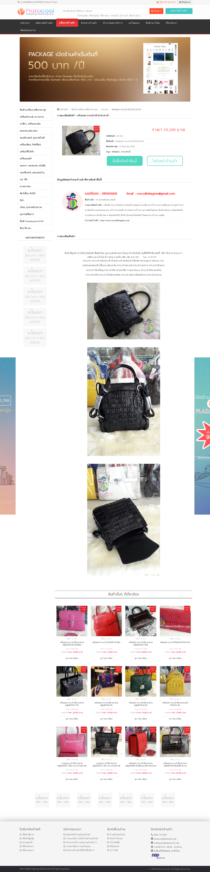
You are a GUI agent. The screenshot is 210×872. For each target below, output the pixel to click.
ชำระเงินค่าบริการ (113, 23)
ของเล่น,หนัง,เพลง (28, 131)
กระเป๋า (104, 109)
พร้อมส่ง (116, 152)
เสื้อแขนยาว (27, 850)
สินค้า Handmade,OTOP (32, 221)
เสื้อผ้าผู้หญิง (94, 16)
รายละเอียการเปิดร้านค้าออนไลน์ (80, 838)
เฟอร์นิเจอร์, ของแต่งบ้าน (32, 172)
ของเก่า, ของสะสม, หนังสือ (33, 166)
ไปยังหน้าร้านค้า (165, 161)
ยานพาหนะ (25, 186)
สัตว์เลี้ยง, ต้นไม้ (27, 193)
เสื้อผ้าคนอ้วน (134, 16)
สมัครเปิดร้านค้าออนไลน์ (76, 834)
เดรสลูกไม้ (115, 16)
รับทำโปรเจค (115, 838)
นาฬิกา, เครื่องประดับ (30, 124)
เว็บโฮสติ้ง (113, 842)
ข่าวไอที (112, 850)
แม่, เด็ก (24, 179)
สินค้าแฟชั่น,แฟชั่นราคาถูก (33, 110)
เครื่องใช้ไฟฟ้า (27, 152)
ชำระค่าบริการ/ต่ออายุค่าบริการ (80, 842)
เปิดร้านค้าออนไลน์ (166, 2)
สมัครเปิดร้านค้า (179, 10)
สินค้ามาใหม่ (153, 23)
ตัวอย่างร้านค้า (89, 23)
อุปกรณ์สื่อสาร (27, 214)
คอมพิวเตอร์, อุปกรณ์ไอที (32, 138)
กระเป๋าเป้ (125, 152)
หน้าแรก (25, 23)
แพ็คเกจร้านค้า (67, 23)
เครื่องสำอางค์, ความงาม (32, 117)
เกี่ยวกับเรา (171, 23)
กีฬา (22, 200)
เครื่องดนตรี (26, 159)
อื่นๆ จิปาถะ (25, 228)
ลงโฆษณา (134, 23)
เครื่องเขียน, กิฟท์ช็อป (30, 145)
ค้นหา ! (156, 11)
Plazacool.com (163, 869)
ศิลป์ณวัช (113, 846)
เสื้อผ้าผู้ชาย (105, 16)
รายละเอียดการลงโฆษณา (77, 846)
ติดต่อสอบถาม (28, 30)
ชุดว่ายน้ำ (124, 16)
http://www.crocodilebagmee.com (115, 220)
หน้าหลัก (62, 109)
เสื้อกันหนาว (27, 846)
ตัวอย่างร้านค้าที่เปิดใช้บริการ (78, 850)
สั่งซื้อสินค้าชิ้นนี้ (124, 161)
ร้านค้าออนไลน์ (116, 834)
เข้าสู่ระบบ (184, 2)
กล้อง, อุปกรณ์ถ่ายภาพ (31, 207)
